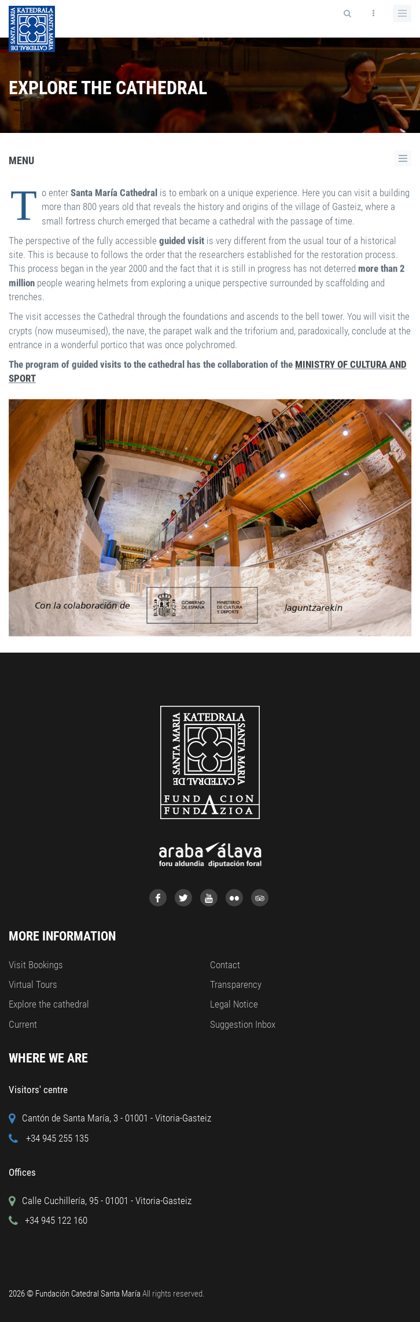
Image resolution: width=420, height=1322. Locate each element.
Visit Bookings (36, 965)
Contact (225, 965)
